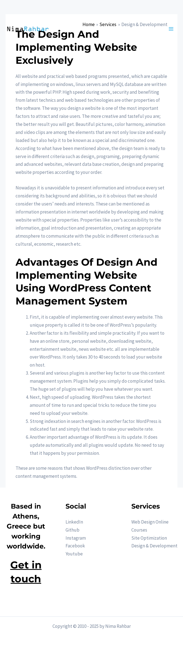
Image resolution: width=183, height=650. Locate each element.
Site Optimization (149, 538)
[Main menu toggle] (171, 28)
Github (72, 530)
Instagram (76, 538)
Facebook (75, 546)
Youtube (74, 554)
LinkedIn (74, 522)
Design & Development (154, 546)
